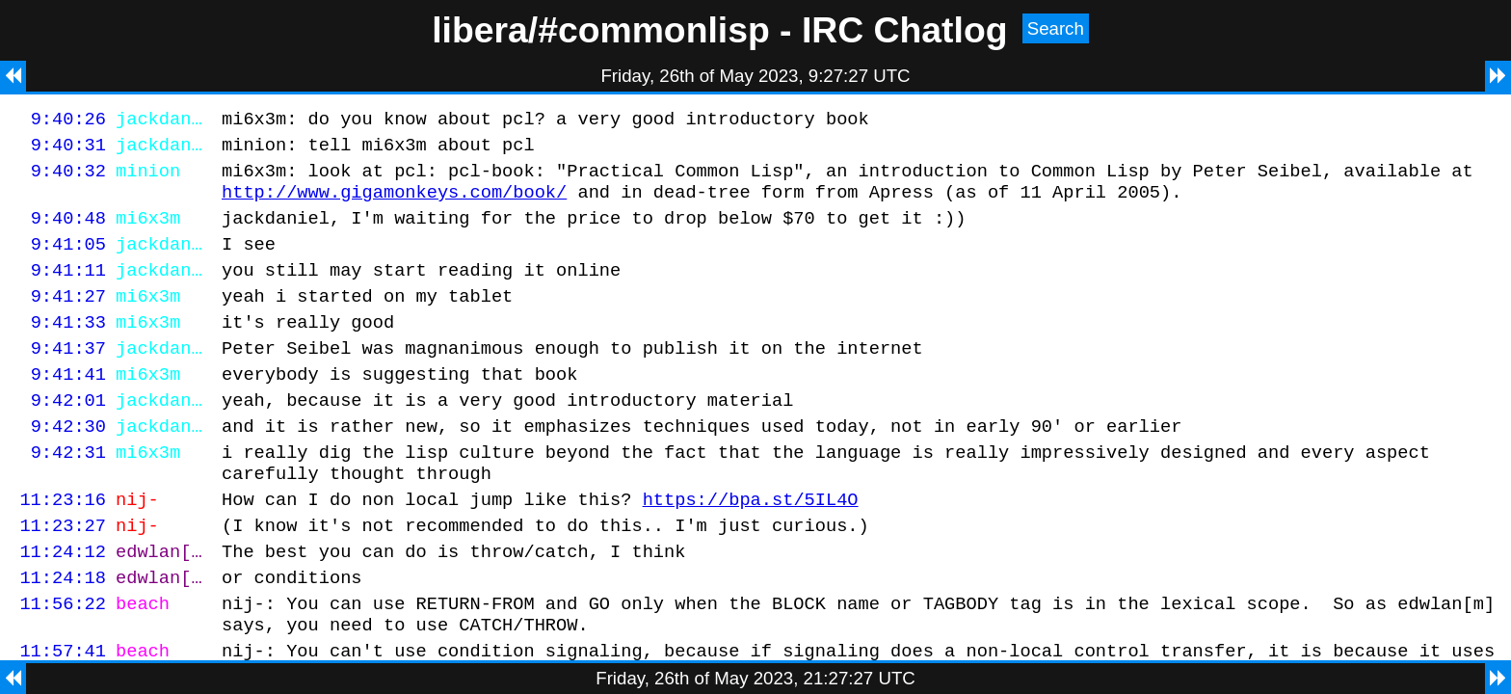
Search (1055, 28)
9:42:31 (68, 492)
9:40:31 (68, 150)
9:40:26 (68, 121)
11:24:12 (62, 603)
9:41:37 (68, 376)
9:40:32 (68, 179)
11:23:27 (62, 574)
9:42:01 (68, 434)
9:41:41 (68, 405)
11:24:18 (62, 632)
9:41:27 (68, 319)
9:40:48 (68, 232)
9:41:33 (68, 347)
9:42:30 (68, 463)
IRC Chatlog (905, 30)
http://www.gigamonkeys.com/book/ (394, 203)
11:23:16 (62, 545)
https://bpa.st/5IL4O (751, 545)
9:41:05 (68, 261)
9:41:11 (68, 290)
